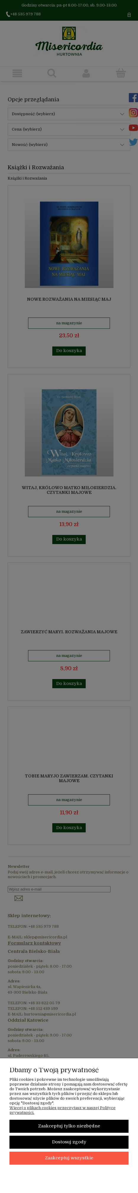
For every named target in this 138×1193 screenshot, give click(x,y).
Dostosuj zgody (69, 1142)
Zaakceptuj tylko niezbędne (69, 1126)
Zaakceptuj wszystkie (69, 1158)
